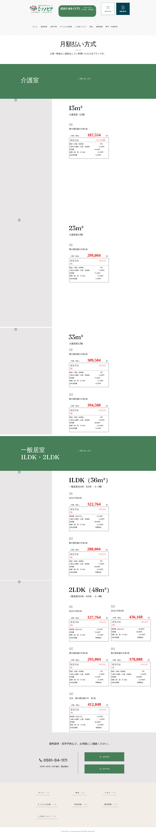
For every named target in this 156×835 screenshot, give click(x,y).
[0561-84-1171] (53, 760)
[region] (77, 11)
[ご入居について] (47, 816)
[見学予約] (108, 9)
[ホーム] (43, 792)
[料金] (80, 792)
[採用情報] (80, 804)
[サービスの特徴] (47, 804)
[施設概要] (110, 804)
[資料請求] (123, 9)
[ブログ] (110, 792)
